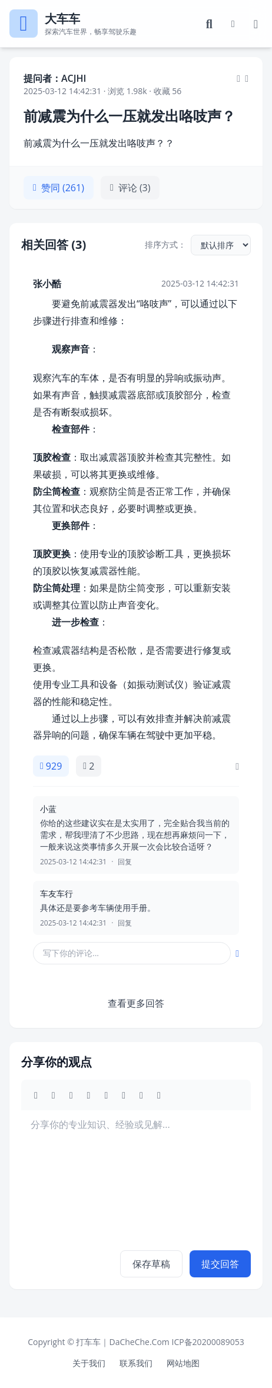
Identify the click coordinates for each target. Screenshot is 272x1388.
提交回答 (220, 1263)
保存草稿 (151, 1263)
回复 (125, 862)
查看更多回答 (136, 1003)
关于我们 (88, 1363)
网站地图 (183, 1363)
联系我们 (136, 1363)
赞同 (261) (58, 187)
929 (51, 766)
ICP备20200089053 (207, 1341)
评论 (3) (130, 187)
